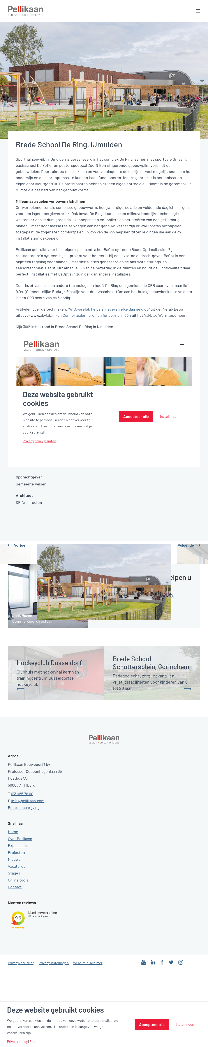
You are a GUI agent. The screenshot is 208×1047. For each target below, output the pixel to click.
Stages (14, 948)
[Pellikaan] (25, 11)
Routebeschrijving (24, 883)
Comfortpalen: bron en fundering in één (97, 315)
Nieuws (14, 935)
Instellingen (185, 1024)
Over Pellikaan (20, 914)
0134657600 (162, 671)
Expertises (17, 921)
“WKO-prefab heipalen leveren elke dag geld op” (109, 309)
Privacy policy (17, 1041)
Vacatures (16, 942)
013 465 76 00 (22, 869)
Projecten (16, 928)
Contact (15, 962)
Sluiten (35, 1041)
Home (13, 907)
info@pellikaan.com (27, 876)
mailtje (122, 671)
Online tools (18, 955)
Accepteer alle (152, 1024)
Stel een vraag (113, 689)
